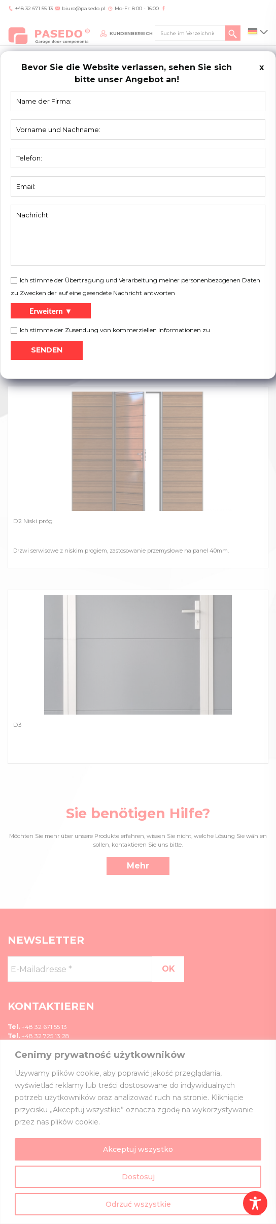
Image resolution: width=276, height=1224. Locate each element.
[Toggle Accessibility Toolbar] (255, 1203)
